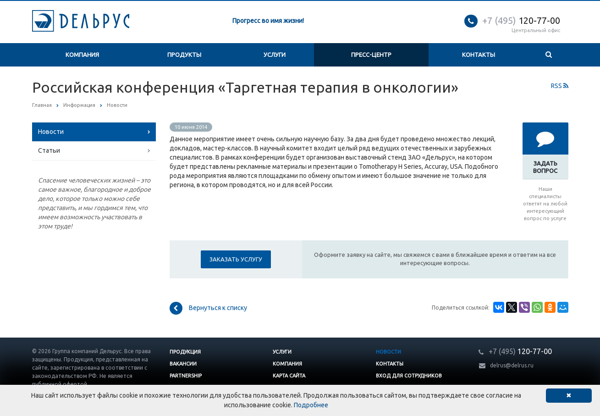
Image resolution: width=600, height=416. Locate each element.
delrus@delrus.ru (512, 365)
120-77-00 (521, 20)
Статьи (49, 150)
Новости (51, 131)
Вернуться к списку (208, 308)
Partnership (186, 375)
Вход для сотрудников (409, 375)
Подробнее (311, 405)
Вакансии (183, 363)
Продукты (184, 54)
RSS (559, 85)
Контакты (478, 54)
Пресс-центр (371, 54)
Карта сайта (289, 375)
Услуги (275, 54)
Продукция (185, 352)
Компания (82, 54)
